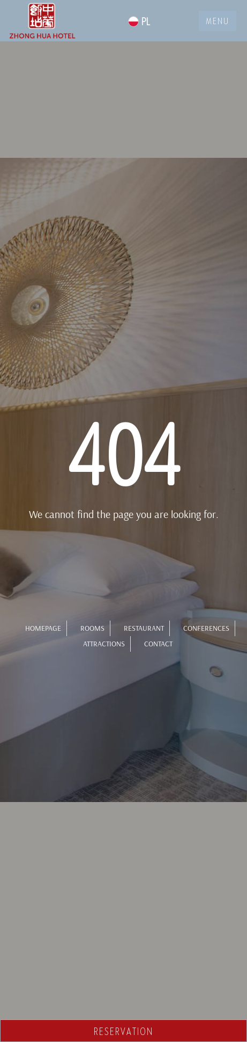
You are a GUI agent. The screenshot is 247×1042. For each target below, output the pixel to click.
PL (139, 21)
